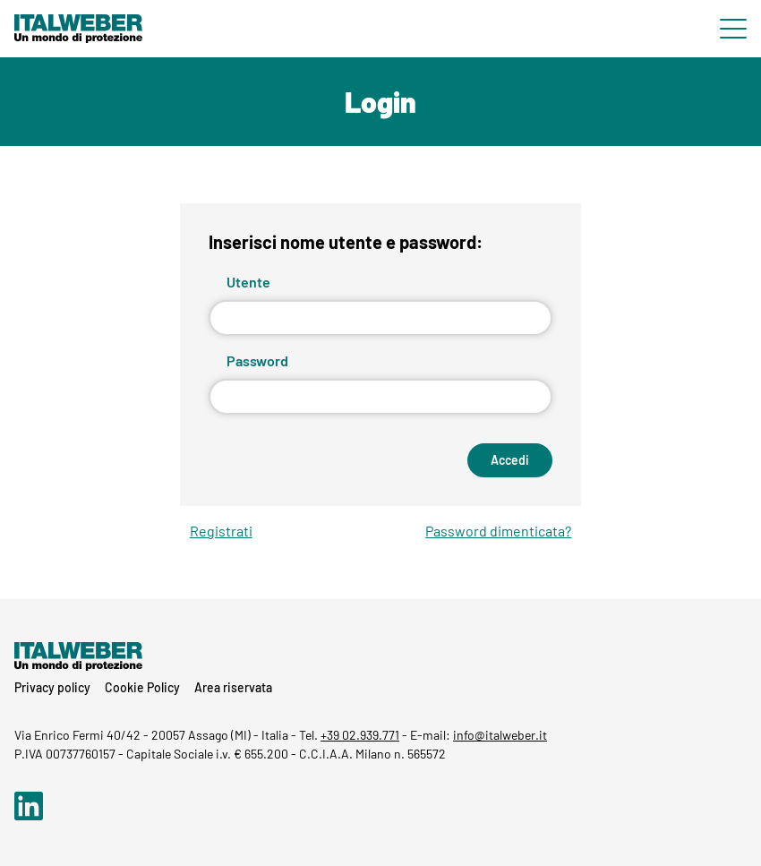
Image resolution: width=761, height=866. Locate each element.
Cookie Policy (142, 687)
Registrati (221, 530)
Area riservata (233, 687)
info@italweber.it (500, 734)
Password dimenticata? (498, 530)
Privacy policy (52, 687)
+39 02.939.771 (360, 734)
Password (257, 360)
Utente (248, 281)
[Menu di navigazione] (733, 28)
